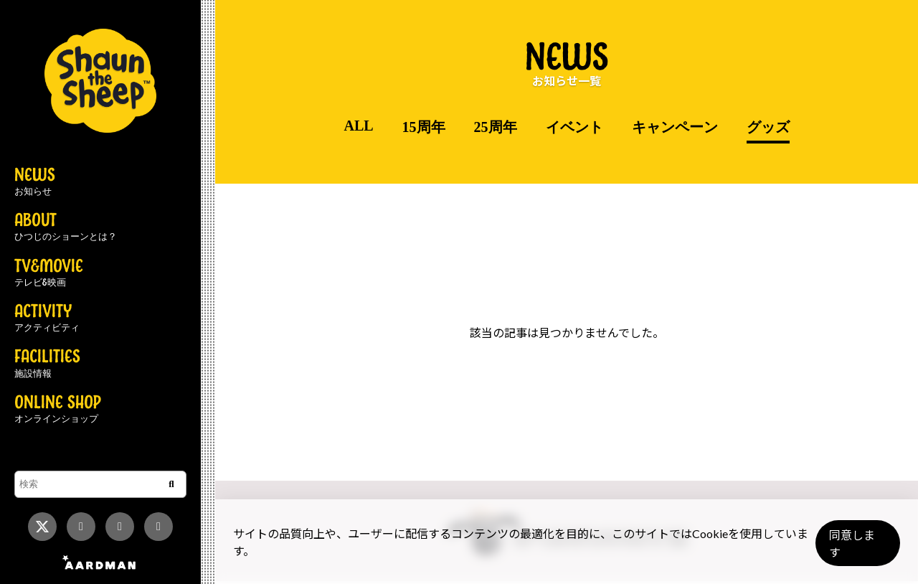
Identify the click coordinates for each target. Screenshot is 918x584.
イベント (574, 127)
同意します (854, 549)
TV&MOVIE (48, 273)
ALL (358, 125)
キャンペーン (675, 127)
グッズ (768, 127)
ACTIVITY (47, 318)
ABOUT (65, 227)
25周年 (495, 127)
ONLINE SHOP (57, 409)
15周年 (423, 127)
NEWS (34, 182)
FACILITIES (47, 363)
